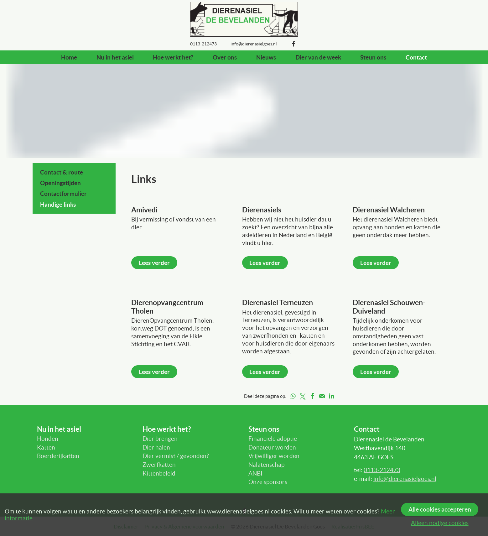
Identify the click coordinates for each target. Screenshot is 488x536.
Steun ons (373, 57)
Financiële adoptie (272, 438)
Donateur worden (272, 447)
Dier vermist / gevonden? (176, 455)
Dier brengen (160, 438)
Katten (46, 447)
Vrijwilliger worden (273, 455)
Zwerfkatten (159, 464)
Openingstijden (60, 183)
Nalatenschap (266, 464)
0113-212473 (382, 469)
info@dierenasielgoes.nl (404, 478)
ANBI (255, 473)
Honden (47, 438)
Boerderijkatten (58, 455)
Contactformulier (63, 193)
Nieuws (266, 57)
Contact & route (61, 172)
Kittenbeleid (159, 473)
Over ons (225, 57)
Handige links (58, 204)
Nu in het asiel (115, 57)
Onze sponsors (267, 481)
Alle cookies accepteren (439, 509)
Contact (416, 57)
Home (69, 57)
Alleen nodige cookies (440, 522)
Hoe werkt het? (173, 57)
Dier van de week (318, 57)
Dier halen (156, 447)
